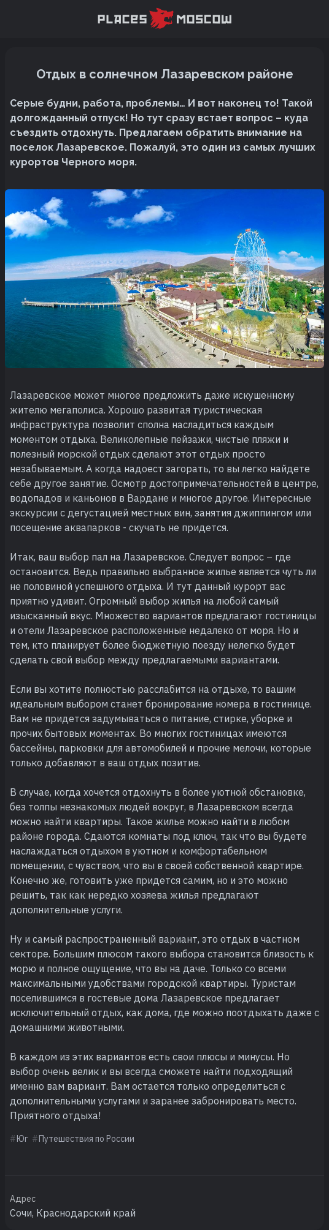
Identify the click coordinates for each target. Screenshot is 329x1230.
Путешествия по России (86, 1138)
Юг (22, 1138)
